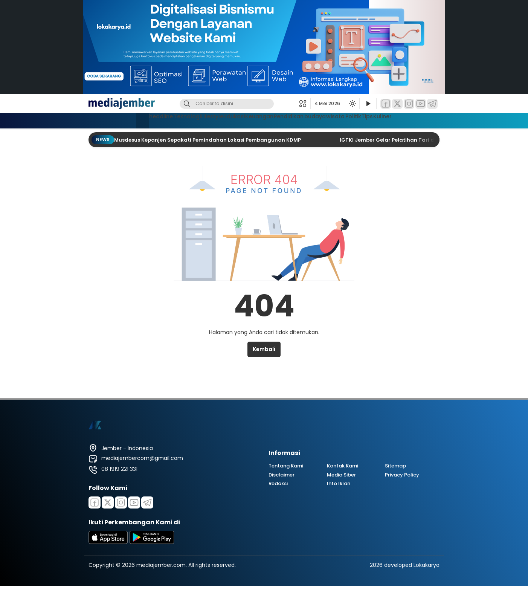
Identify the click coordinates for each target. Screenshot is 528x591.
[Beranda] (101, 120)
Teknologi (158, 120)
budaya (324, 120)
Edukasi (221, 120)
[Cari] (187, 103)
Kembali (264, 349)
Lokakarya (426, 565)
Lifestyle (191, 120)
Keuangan (253, 120)
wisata (352, 120)
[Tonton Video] (367, 103)
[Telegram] (432, 104)
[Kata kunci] (239, 103)
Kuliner (422, 120)
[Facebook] (385, 104)
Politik (377, 120)
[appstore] (108, 542)
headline (125, 120)
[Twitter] (397, 104)
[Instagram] (409, 104)
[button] (305, 103)
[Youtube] (134, 502)
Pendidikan (290, 120)
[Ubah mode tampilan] (352, 103)
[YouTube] (420, 104)
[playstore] (152, 542)
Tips (400, 120)
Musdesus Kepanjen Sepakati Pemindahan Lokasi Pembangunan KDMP (208, 140)
